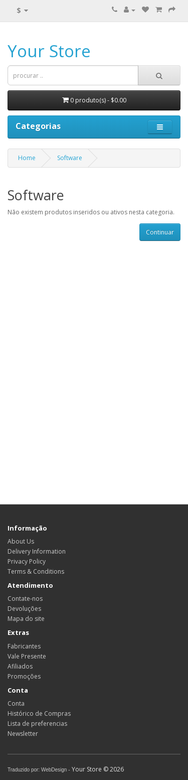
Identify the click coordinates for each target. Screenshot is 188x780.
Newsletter (23, 733)
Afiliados (20, 666)
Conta (16, 703)
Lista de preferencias (37, 723)
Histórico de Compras (39, 713)
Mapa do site (26, 618)
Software (69, 158)
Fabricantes (24, 646)
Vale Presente (27, 656)
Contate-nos (25, 598)
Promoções (24, 676)
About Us (21, 541)
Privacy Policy (27, 561)
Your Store (49, 51)
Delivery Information (37, 551)
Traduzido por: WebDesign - (39, 769)
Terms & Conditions (36, 571)
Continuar (160, 232)
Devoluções (24, 608)
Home (27, 158)
